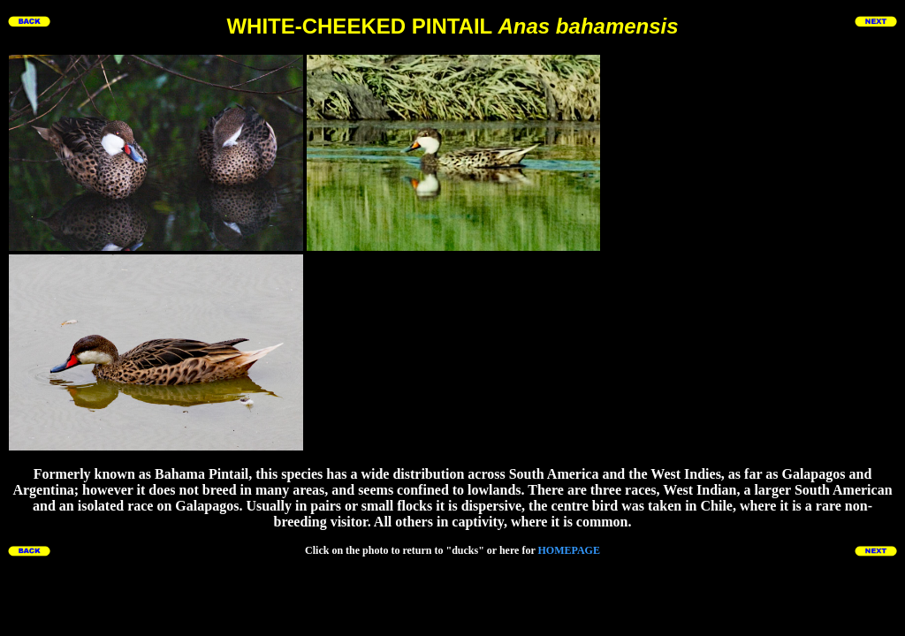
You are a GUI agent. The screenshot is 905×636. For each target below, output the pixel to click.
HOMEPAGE (568, 550)
